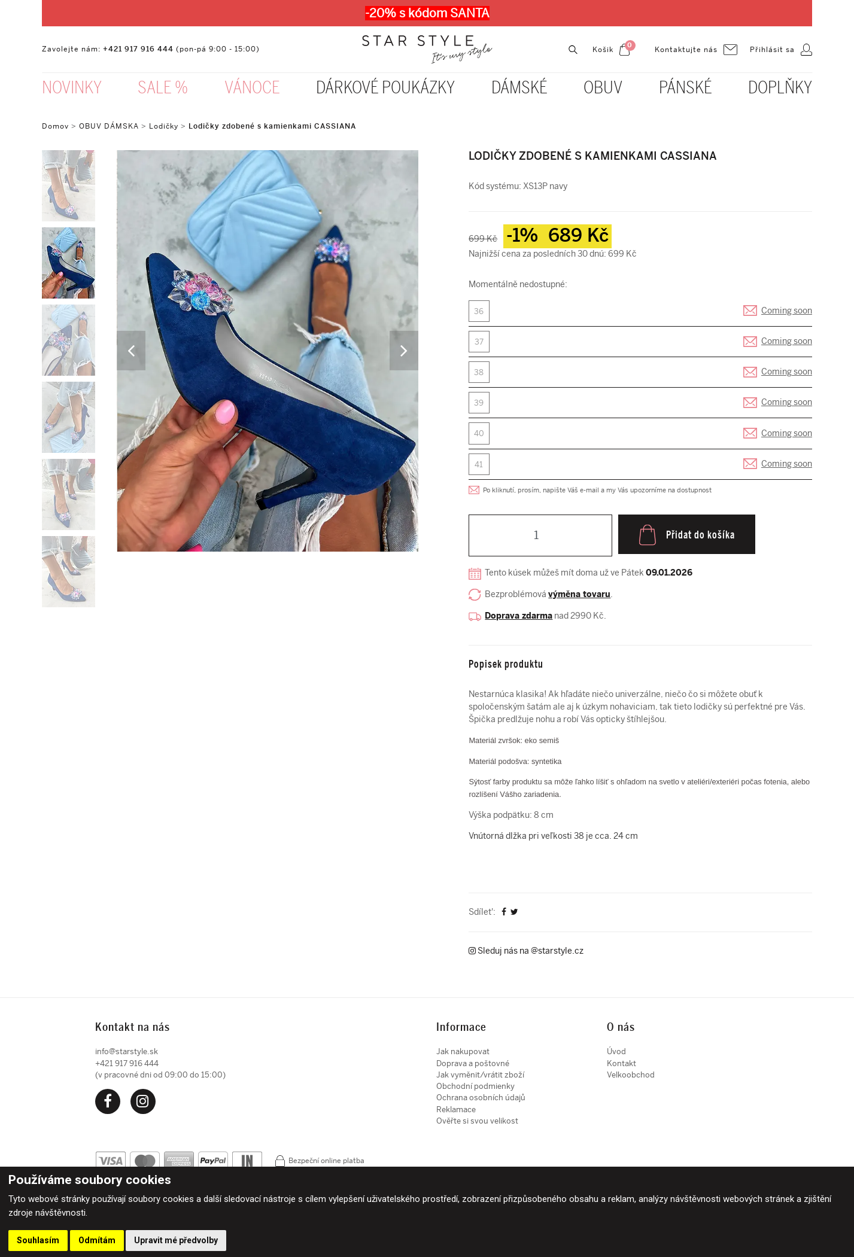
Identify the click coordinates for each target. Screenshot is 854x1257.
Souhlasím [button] (38, 1240)
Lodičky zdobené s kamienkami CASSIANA (272, 126)
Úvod (616, 1056)
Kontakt (621, 1067)
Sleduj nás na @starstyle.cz (526, 956)
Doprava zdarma (518, 621)
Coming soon (786, 311)
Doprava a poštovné (472, 1067)
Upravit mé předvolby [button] (176, 1240)
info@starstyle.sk (126, 1056)
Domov (55, 126)
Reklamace (456, 1113)
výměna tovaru (579, 600)
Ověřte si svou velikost (477, 1125)
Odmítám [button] (97, 1240)
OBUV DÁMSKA (110, 126)
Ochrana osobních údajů (480, 1102)
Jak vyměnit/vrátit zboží (480, 1079)
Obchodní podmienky (475, 1090)
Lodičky (163, 126)
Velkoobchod (631, 1079)
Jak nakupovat (463, 1056)
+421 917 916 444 (138, 50)
